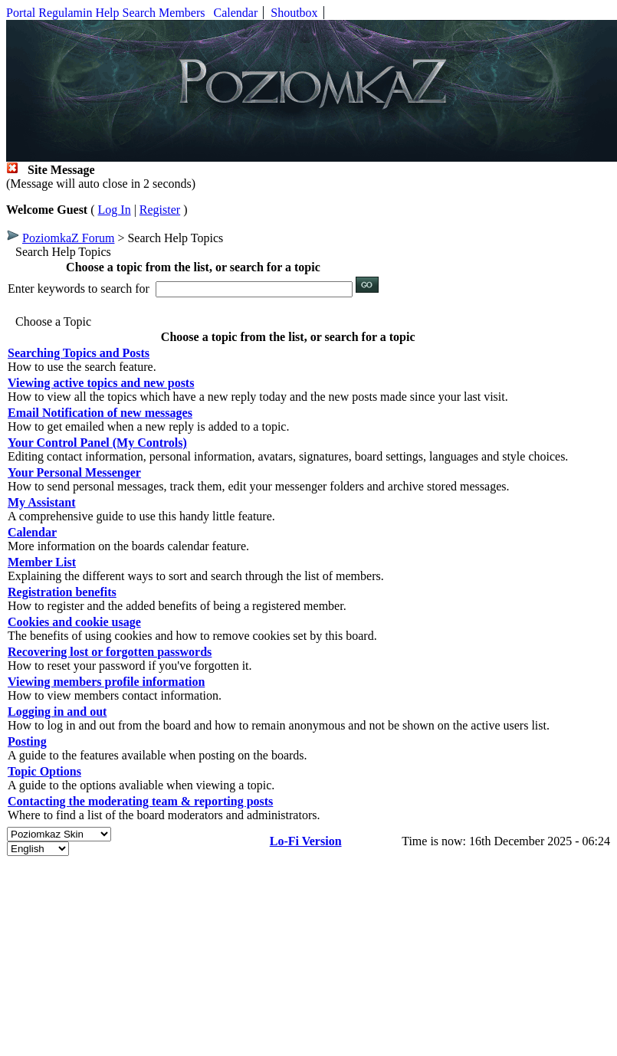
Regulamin (65, 12)
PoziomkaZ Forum (68, 237)
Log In (114, 209)
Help (107, 12)
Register (159, 209)
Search (139, 12)
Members (182, 12)
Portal (20, 12)
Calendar (236, 12)
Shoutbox (294, 12)
